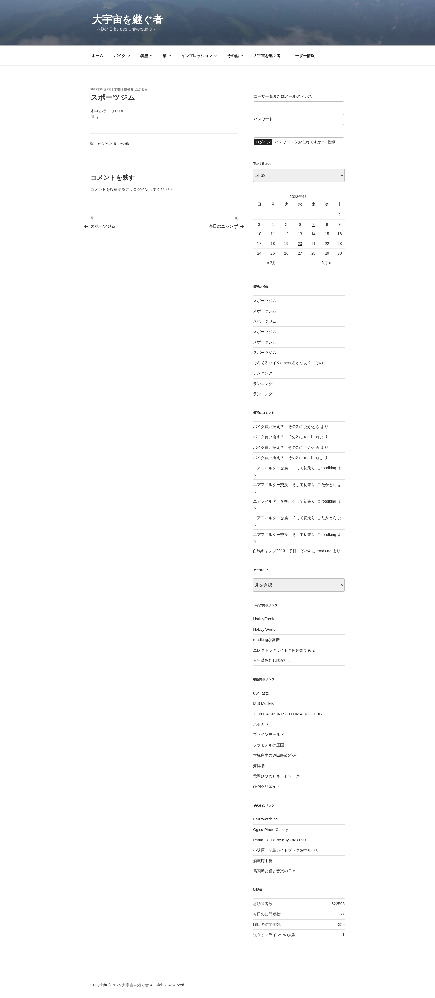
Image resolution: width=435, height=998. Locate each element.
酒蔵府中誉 (262, 860)
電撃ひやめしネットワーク (276, 776)
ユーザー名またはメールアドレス (283, 96)
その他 (235, 56)
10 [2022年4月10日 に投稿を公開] (259, 234)
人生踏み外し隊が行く (272, 660)
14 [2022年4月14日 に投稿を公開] (313, 234)
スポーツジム (264, 300)
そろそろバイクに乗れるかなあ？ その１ (290, 363)
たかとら (141, 89)
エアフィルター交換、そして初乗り (284, 468)
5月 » (326, 262)
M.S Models (263, 703)
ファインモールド (268, 734)
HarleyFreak (263, 619)
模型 (146, 56)
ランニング (262, 373)
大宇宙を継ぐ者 (127, 19)
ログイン (141, 189)
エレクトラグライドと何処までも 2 (284, 650)
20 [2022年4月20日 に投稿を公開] (300, 243)
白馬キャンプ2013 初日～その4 (281, 551)
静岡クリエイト (266, 786)
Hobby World (264, 629)
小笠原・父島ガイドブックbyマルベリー (288, 850)
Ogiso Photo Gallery (270, 829)
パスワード (263, 119)
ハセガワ (261, 724)
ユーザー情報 (303, 56)
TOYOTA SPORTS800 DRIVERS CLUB (287, 714)
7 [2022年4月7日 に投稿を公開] (313, 224)
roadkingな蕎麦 (266, 639)
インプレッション (199, 56)
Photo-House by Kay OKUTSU (279, 840)
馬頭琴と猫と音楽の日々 (274, 871)
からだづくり (107, 143)
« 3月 (271, 262)
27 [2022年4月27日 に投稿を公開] (300, 253)
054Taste (261, 693)
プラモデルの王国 (268, 745)
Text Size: (262, 163)
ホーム (97, 56)
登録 (331, 142)
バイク (122, 56)
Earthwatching (265, 819)
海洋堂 (259, 766)
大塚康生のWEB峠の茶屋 (275, 755)
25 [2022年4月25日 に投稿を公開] (272, 253)
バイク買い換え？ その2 (275, 426)
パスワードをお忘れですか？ (300, 142)
